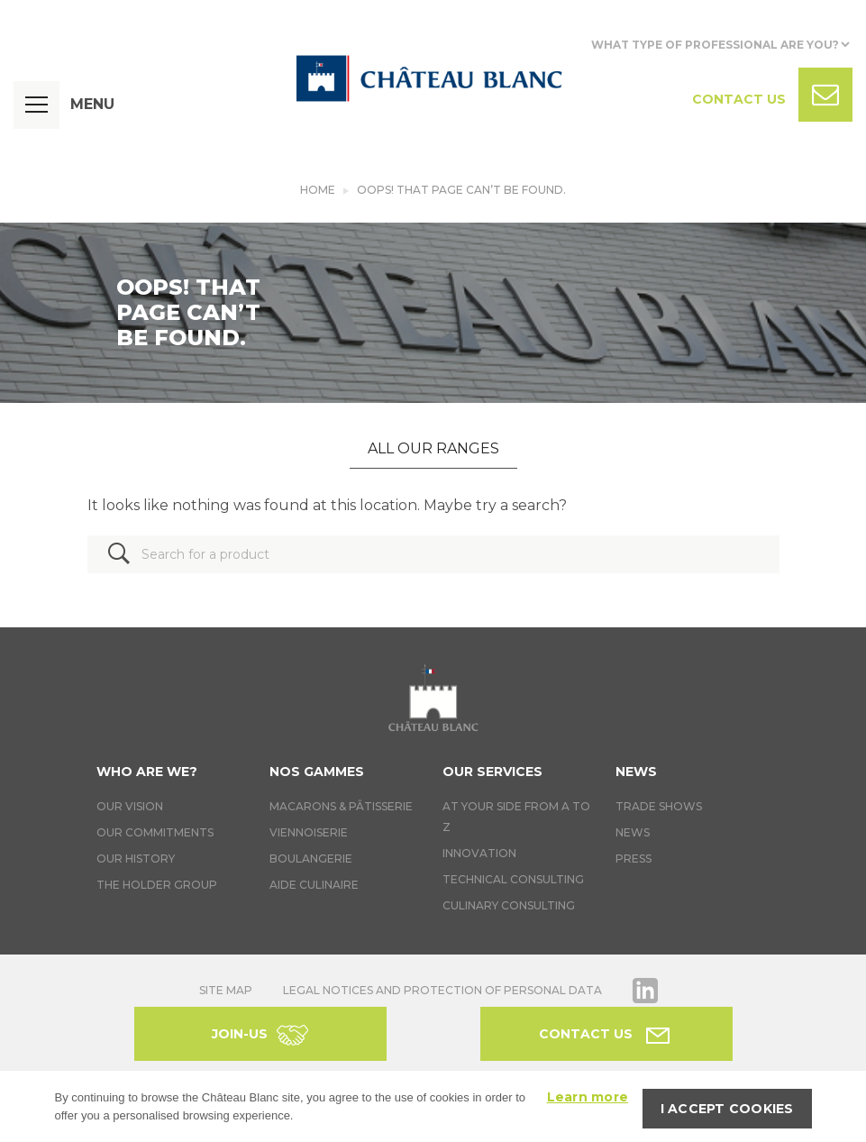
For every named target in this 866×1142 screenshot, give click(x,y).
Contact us (586, 1034)
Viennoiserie (308, 832)
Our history (135, 858)
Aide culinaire (314, 884)
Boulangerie (310, 858)
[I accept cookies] (843, 1107)
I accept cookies (727, 1109)
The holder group (156, 884)
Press (633, 858)
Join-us (240, 1034)
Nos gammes (316, 771)
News (636, 771)
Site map (225, 990)
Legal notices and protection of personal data (442, 990)
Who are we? (146, 771)
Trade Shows (658, 806)
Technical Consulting (513, 879)
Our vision (129, 806)
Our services (492, 771)
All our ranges (433, 448)
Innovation (479, 853)
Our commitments (155, 832)
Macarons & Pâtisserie (341, 806)
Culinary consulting (508, 905)
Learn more (588, 1097)
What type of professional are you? (715, 44)
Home (317, 189)
